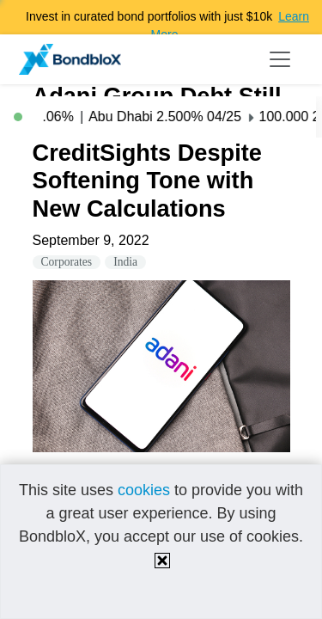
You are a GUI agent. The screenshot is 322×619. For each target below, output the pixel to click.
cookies (144, 490)
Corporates (67, 261)
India (125, 261)
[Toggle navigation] (280, 59)
